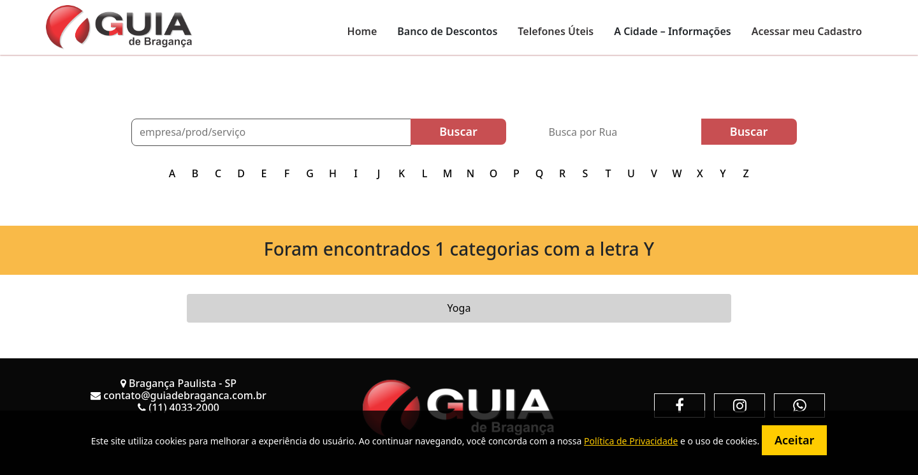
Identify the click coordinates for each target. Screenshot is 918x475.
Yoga (459, 308)
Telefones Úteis (556, 31)
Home (362, 31)
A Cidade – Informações (672, 31)
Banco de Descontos (447, 31)
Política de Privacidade (631, 441)
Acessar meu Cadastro (807, 31)
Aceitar (794, 440)
